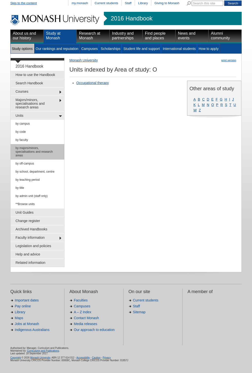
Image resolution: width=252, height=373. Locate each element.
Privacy (107, 357)
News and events (186, 35)
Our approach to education (94, 330)
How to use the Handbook (35, 75)
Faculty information (30, 237)
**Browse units (25, 204)
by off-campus (25, 163)
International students (179, 49)
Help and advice (28, 254)
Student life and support (141, 49)
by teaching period (28, 179)
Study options (22, 49)
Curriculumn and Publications (43, 350)
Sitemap (139, 312)
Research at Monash (89, 35)
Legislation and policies (33, 246)
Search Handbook (29, 83)
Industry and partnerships (123, 35)
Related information (30, 263)
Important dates (27, 300)
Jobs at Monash (27, 324)
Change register (28, 221)
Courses (22, 91)
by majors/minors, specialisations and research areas (34, 151)
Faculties (81, 300)
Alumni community (220, 35)
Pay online (23, 306)
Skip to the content (23, 3)
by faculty (22, 140)
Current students (106, 3)
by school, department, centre (35, 171)
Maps (19, 318)
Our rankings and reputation (57, 49)
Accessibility (83, 357)
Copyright (15, 357)
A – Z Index (82, 312)
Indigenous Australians (32, 330)
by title (20, 188)
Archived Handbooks (31, 229)
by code (21, 132)
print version (228, 60)
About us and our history (24, 35)
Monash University (83, 60)
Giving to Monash (167, 3)
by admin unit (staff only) (32, 196)
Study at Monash (53, 35)
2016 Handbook (131, 18)
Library (143, 3)
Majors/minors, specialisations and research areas (30, 103)
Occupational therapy (92, 83)
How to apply (209, 49)
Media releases (85, 324)
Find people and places (155, 35)
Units (19, 116)
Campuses (89, 49)
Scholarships (110, 49)
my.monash (80, 3)
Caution (96, 357)
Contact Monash (86, 318)
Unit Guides (24, 212)
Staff (128, 3)
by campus (23, 123)
